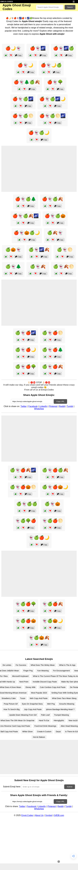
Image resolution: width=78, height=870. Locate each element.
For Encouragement (61, 671)
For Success (21, 665)
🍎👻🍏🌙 (39, 132)
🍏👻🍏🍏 (26, 503)
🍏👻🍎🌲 (52, 349)
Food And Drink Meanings (45, 726)
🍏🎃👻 (13, 249)
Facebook (33, 406)
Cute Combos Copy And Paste (53, 687)
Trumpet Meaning (61, 715)
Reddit (62, 406)
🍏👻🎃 (52, 503)
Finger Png (28, 671)
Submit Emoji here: (12, 786)
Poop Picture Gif (11, 704)
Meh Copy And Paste (39, 698)
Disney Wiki (30, 687)
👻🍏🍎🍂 (52, 604)
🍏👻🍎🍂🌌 (23, 470)
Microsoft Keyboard (20, 676)
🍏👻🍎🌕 (52, 332)
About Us (39, 815)
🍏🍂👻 (55, 232)
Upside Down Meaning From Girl (23, 715)
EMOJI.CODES (7, 2)
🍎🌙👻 (13, 48)
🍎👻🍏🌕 (22, 115)
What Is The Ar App (67, 665)
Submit (69, 787)
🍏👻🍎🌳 (25, 366)
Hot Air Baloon (39, 737)
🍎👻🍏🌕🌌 (52, 115)
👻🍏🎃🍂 (39, 637)
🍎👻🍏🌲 (25, 199)
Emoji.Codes (27, 815)
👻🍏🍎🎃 (25, 620)
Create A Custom (44, 731)
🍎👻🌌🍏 (63, 48)
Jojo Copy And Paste (33, 709)
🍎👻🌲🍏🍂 (27, 82)
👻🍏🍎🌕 (52, 520)
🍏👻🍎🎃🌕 (23, 487)
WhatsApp (39, 409)
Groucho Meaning (66, 704)
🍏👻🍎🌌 (25, 332)
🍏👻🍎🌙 (25, 349)
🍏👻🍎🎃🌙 (55, 487)
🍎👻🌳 (55, 82)
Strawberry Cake (9, 698)
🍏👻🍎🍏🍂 (55, 470)
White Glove (27, 731)
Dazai (58, 731)
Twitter (23, 406)
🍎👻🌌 (38, 48)
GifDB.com (59, 815)
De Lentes (7, 665)
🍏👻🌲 (13, 266)
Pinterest (53, 406)
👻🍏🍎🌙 (39, 537)
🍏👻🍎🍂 (52, 366)
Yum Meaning (43, 671)
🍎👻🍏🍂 (52, 199)
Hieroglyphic (59, 720)
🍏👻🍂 (38, 266)
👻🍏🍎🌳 (25, 604)
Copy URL (60, 401)
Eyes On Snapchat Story (32, 704)
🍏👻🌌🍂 (39, 249)
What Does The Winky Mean (43, 665)
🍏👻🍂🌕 (63, 266)
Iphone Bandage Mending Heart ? (60, 709)
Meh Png (51, 704)
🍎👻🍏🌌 (22, 99)
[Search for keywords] (49, 7)
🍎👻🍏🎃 (55, 215)
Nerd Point (23, 682)
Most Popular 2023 (39, 693)
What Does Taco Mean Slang (64, 698)
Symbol (48, 815)
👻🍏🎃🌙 (52, 620)
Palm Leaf (45, 715)
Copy (18, 55)
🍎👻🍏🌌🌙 (52, 99)
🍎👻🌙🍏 (51, 65)
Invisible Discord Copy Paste (45, 682)
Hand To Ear (44, 720)
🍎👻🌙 (25, 65)
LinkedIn (43, 406)
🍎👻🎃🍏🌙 (27, 232)
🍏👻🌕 (65, 249)
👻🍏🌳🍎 (25, 520)
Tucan (22, 698)
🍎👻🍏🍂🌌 (25, 215)
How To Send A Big (12, 709)
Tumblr (70, 406)
